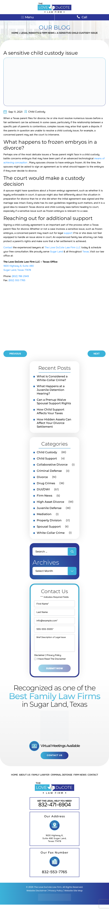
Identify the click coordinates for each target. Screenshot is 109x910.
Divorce (42, 478)
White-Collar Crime (51, 534)
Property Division (49, 521)
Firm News (44, 496)
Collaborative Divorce (52, 465)
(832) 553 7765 (17, 280)
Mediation (44, 515)
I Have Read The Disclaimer (51, 664)
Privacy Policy (54, 660)
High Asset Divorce (50, 502)
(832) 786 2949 (21, 276)
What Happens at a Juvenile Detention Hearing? (51, 390)
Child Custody (36, 112)
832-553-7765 (54, 877)
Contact (7, 247)
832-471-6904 (54, 810)
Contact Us (54, 760)
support (68, 233)
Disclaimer (39, 660)
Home (14, 33)
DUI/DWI (43, 490)
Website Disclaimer (36, 896)
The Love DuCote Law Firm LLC (63, 247)
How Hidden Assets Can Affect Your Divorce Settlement (54, 423)
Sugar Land (56, 251)
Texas (85, 251)
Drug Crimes (46, 484)
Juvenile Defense (49, 509)
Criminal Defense (49, 471)
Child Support (47, 459)
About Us (24, 780)
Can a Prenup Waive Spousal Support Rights (54, 402)
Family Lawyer (41, 780)
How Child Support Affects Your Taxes (50, 411)
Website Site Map (73, 896)
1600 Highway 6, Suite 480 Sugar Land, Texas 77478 (54, 844)
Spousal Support (49, 527)
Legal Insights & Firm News (37, 33)
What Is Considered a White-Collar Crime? (52, 378)
